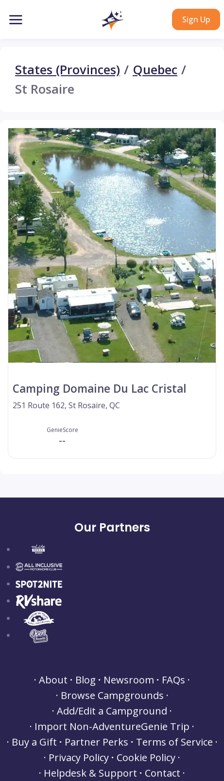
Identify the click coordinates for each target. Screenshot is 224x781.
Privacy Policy (79, 758)
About (53, 680)
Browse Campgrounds (112, 695)
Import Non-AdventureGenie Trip (112, 726)
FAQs (173, 680)
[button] (112, 20)
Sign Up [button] (196, 19)
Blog (85, 680)
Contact (162, 773)
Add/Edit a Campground (112, 711)
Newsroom (128, 680)
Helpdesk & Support (90, 773)
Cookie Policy (146, 758)
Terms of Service (174, 742)
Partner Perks (96, 742)
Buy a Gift (34, 742)
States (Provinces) (67, 70)
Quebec (155, 70)
